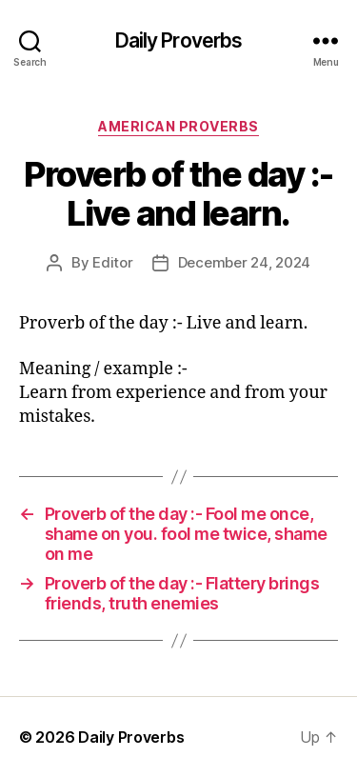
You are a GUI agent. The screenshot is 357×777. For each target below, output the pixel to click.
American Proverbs (178, 126)
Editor (112, 262)
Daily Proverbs (179, 40)
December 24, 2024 (244, 262)
